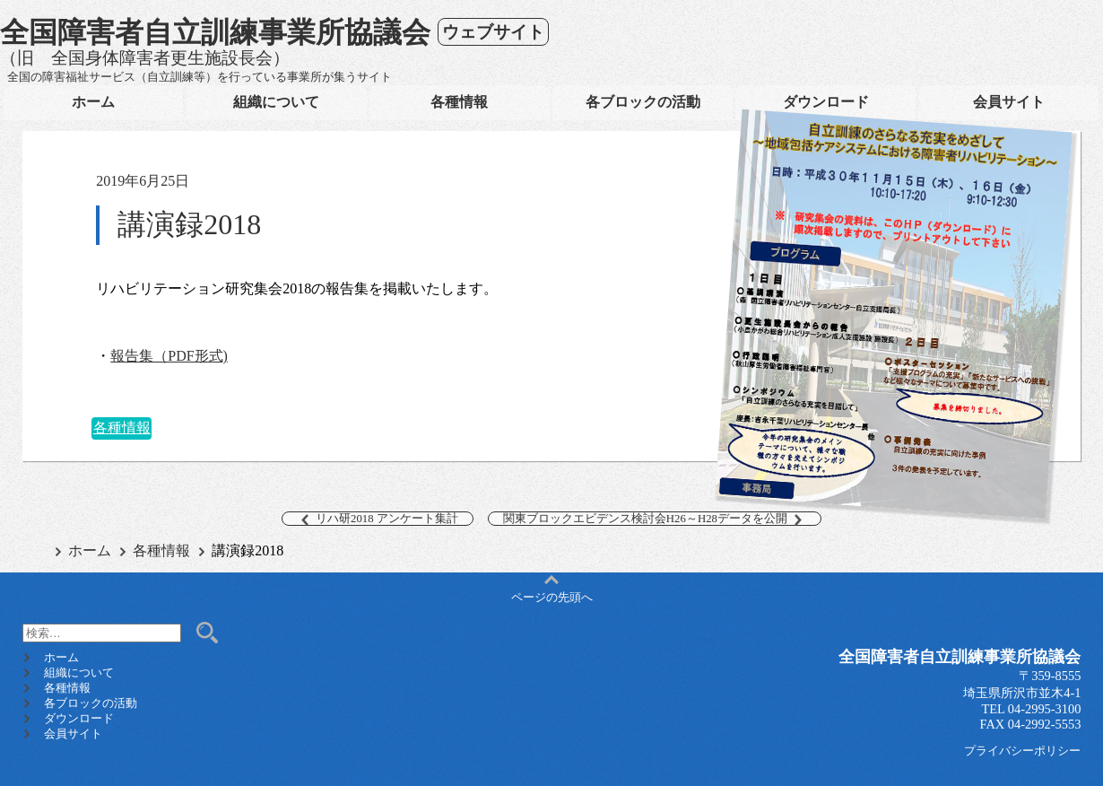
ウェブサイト (493, 31)
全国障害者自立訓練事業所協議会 (215, 32)
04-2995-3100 (1044, 709)
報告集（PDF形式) (169, 355)
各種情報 (459, 101)
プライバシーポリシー (1022, 751)
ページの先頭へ (552, 590)
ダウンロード (826, 101)
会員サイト (1009, 101)
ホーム (93, 101)
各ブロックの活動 (643, 101)
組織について (276, 101)
